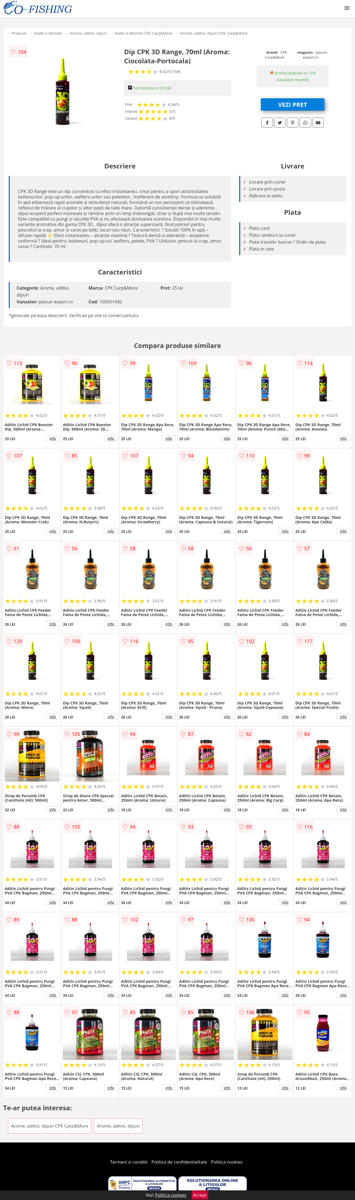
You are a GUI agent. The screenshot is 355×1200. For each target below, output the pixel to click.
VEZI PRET (292, 104)
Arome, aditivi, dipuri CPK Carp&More (214, 33)
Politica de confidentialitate (179, 1162)
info (52, 438)
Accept (200, 1195)
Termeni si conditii (129, 1162)
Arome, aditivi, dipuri (88, 33)
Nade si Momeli (48, 33)
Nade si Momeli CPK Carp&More (144, 33)
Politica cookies (226, 1162)
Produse (18, 33)
